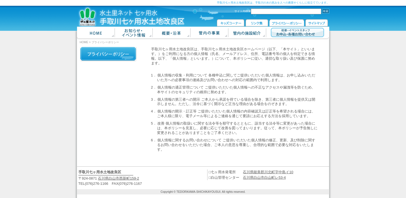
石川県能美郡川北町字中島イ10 (268, 172)
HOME (84, 42)
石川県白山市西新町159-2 (118, 178)
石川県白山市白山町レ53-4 (264, 177)
